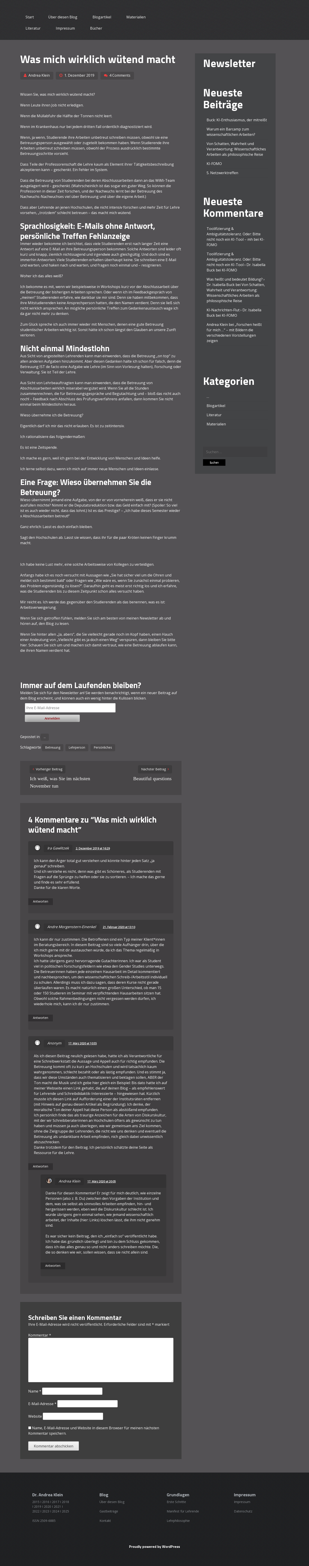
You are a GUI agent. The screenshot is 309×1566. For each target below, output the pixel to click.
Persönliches (103, 747)
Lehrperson (77, 747)
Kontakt (105, 1520)
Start (30, 17)
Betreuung (52, 747)
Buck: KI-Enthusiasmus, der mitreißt (237, 119)
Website (35, 1416)
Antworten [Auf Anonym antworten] (40, 1166)
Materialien (136, 17)
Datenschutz (243, 1511)
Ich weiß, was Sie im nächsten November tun (60, 782)
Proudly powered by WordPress (154, 1546)
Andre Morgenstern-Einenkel (71, 926)
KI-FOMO (214, 163)
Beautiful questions (152, 778)
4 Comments (119, 75)
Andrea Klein (39, 75)
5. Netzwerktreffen (222, 172)
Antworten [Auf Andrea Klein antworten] (53, 1265)
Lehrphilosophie (178, 1520)
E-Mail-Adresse (42, 1403)
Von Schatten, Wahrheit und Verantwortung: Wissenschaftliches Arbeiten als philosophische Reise (236, 149)
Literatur (33, 28)
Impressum (65, 28)
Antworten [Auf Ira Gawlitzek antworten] (40, 901)
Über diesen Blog (62, 17)
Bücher (96, 28)
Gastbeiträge (108, 1511)
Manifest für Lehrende (183, 1511)
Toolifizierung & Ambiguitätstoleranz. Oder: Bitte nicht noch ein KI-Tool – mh (234, 234)
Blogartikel (102, 17)
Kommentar (39, 1335)
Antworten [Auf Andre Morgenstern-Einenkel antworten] (40, 1018)
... (45, 737)
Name (34, 1391)
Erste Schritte (176, 1502)
